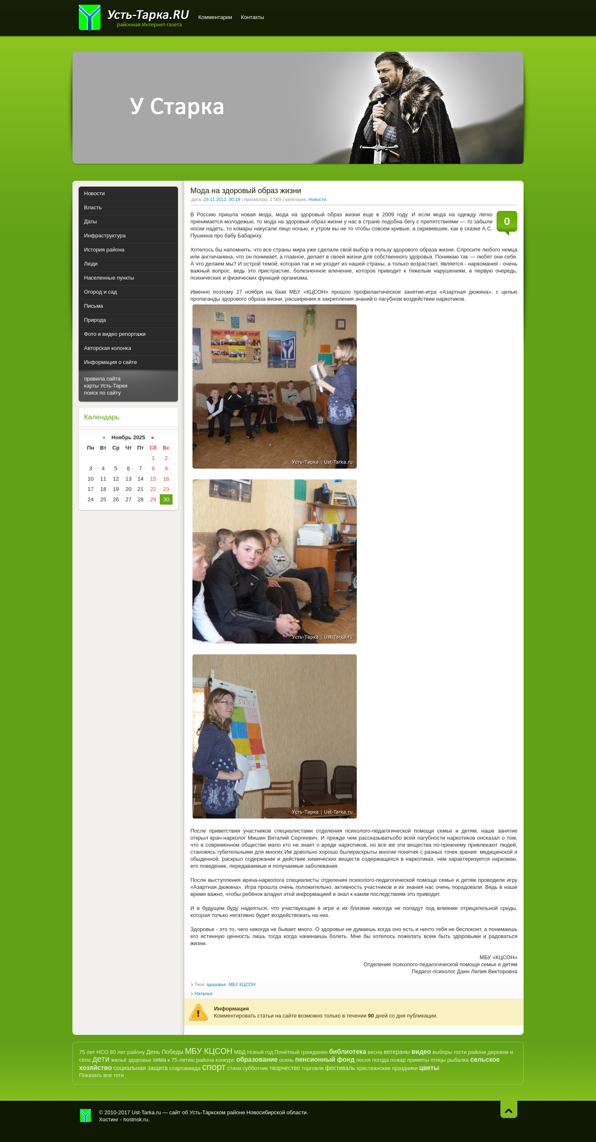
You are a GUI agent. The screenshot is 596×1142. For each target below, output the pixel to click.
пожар (398, 1060)
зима (159, 1059)
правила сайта (102, 379)
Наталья (203, 993)
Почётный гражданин (300, 1052)
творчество (284, 1068)
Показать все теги (101, 1075)
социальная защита (140, 1068)
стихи (234, 1068)
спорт (214, 1067)
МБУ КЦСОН (241, 984)
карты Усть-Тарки (105, 386)
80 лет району (127, 1052)
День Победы (165, 1052)
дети (100, 1058)
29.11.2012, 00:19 (222, 199)
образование (257, 1059)
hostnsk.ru (135, 1119)
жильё (119, 1060)
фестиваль (340, 1068)
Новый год (260, 1052)
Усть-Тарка (133, 16)
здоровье (216, 984)
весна (375, 1052)
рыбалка (458, 1060)
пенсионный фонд (325, 1059)
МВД (239, 1052)
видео (421, 1051)
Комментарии (215, 17)
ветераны (397, 1052)
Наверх (508, 1109)
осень (286, 1060)
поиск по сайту (102, 393)
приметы (418, 1060)
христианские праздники (387, 1068)
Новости (317, 199)
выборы (442, 1052)
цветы (429, 1067)
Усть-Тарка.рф (86, 1116)
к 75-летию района (191, 1060)
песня (363, 1060)
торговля (313, 1068)
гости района (470, 1052)
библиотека (347, 1051)
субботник (255, 1068)
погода (380, 1060)
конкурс (225, 1060)
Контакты (252, 17)
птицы (438, 1060)
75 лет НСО (93, 1052)
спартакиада (185, 1068)
